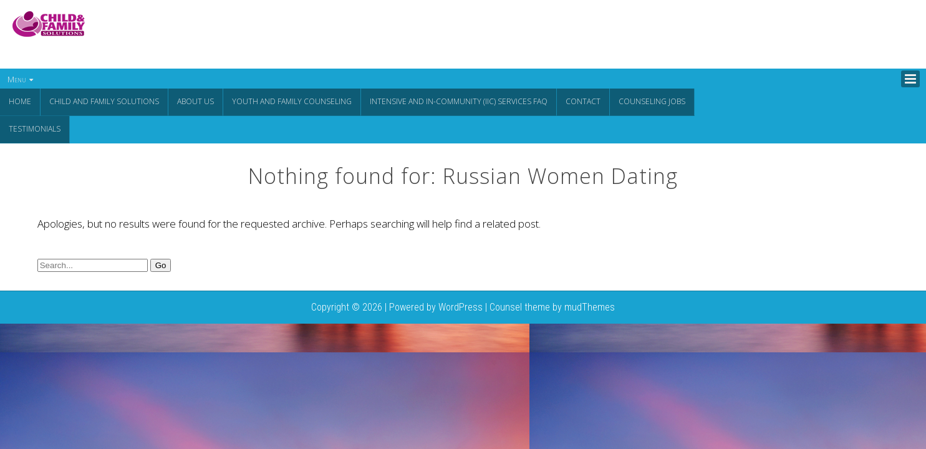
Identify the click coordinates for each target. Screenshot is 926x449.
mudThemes (589, 306)
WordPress (460, 306)
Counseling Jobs (652, 101)
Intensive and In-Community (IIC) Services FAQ (458, 101)
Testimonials (34, 128)
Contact (583, 101)
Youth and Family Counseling (292, 101)
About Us (195, 101)
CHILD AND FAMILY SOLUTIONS (104, 101)
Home (20, 101)
